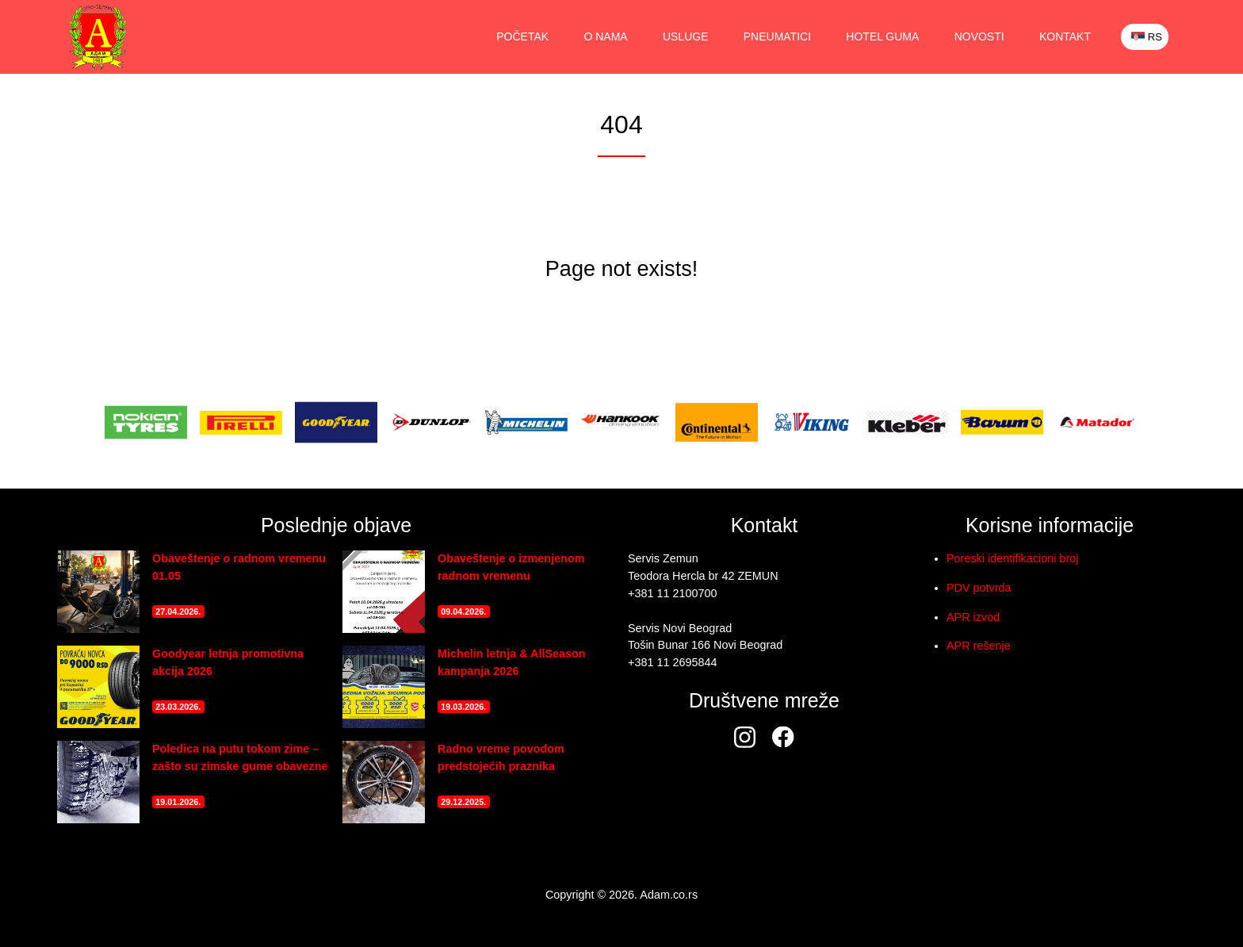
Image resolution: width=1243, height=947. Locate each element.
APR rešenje (979, 645)
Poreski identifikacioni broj (1012, 558)
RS (1146, 37)
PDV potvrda (979, 587)
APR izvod (973, 617)
